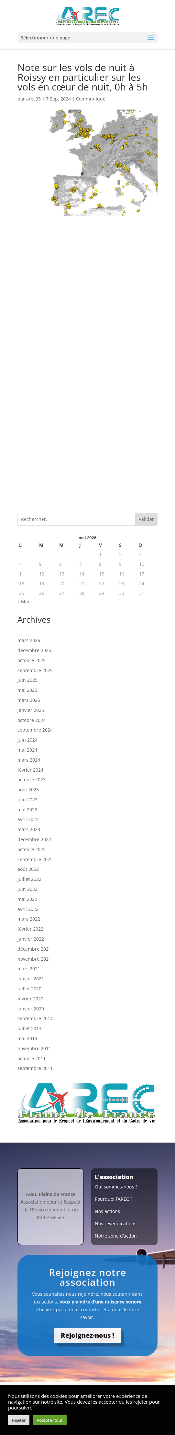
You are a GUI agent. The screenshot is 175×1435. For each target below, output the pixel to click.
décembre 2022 (34, 839)
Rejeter (19, 1420)
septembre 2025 (35, 670)
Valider (146, 519)
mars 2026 (28, 640)
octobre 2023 (31, 779)
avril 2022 (27, 909)
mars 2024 (28, 760)
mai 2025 (27, 690)
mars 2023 (28, 829)
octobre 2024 (31, 720)
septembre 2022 (35, 859)
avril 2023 (27, 819)
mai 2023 (27, 810)
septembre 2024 (35, 730)
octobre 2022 (31, 849)
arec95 (33, 99)
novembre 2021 (34, 959)
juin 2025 (27, 680)
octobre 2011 (31, 1058)
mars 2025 (28, 700)
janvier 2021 (30, 979)
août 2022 (28, 869)
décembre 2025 (34, 650)
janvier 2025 (30, 710)
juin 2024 (27, 740)
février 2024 (30, 770)
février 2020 (30, 999)
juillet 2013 (29, 1028)
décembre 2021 (34, 949)
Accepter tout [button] (50, 1420)
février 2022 (30, 929)
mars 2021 (28, 968)
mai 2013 (27, 1038)
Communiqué (90, 99)
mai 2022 (27, 899)
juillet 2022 (29, 879)
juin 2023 (27, 800)
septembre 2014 (35, 1018)
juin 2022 (27, 889)
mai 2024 (27, 750)
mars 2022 (28, 919)
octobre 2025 (31, 660)
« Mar (23, 601)
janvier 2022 (30, 939)
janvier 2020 (30, 1009)
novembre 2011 (34, 1048)
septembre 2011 (35, 1068)
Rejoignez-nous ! (87, 1335)
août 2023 (28, 789)
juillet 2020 (29, 989)
